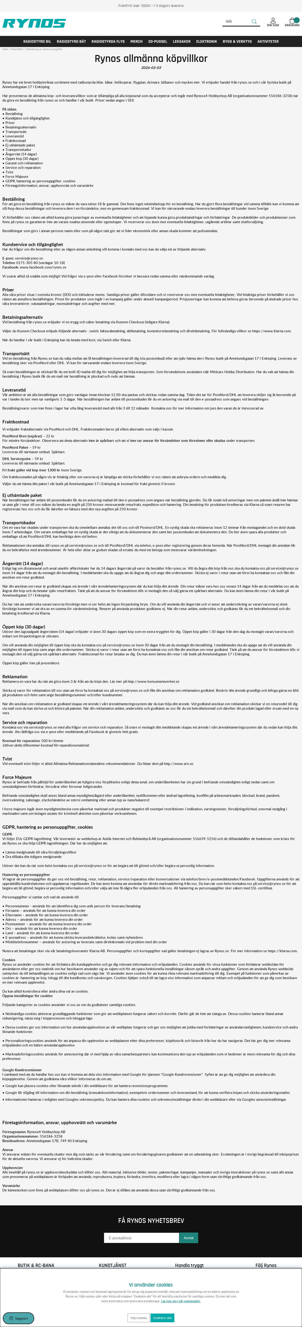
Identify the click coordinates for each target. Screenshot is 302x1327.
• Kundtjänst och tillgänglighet (26, 118)
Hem (5, 49)
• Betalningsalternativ (19, 127)
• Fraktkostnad (14, 140)
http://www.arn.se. (179, 763)
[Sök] (241, 21)
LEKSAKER (182, 41)
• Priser (8, 122)
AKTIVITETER (268, 41)
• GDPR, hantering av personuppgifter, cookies (39, 181)
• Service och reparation (21, 167)
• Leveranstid (13, 136)
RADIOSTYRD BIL (37, 41)
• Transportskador (16, 149)
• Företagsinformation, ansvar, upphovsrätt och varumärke (47, 185)
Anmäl (188, 1237)
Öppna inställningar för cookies (27, 995)
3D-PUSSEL (157, 41)
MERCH (136, 41)
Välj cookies (138, 1318)
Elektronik (206, 41)
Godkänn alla (162, 1318)
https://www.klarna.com (271, 331)
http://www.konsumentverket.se (153, 681)
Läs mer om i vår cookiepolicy (180, 1301)
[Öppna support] (18, 1318)
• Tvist (7, 172)
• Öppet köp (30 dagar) (20, 158)
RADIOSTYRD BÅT (71, 41)
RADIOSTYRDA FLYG (108, 41)
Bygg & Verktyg (237, 41)
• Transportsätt (14, 131)
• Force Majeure (15, 176)
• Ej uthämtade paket (18, 145)
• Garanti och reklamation (22, 163)
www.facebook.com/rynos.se (43, 267)
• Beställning (12, 113)
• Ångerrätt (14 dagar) (19, 154)
